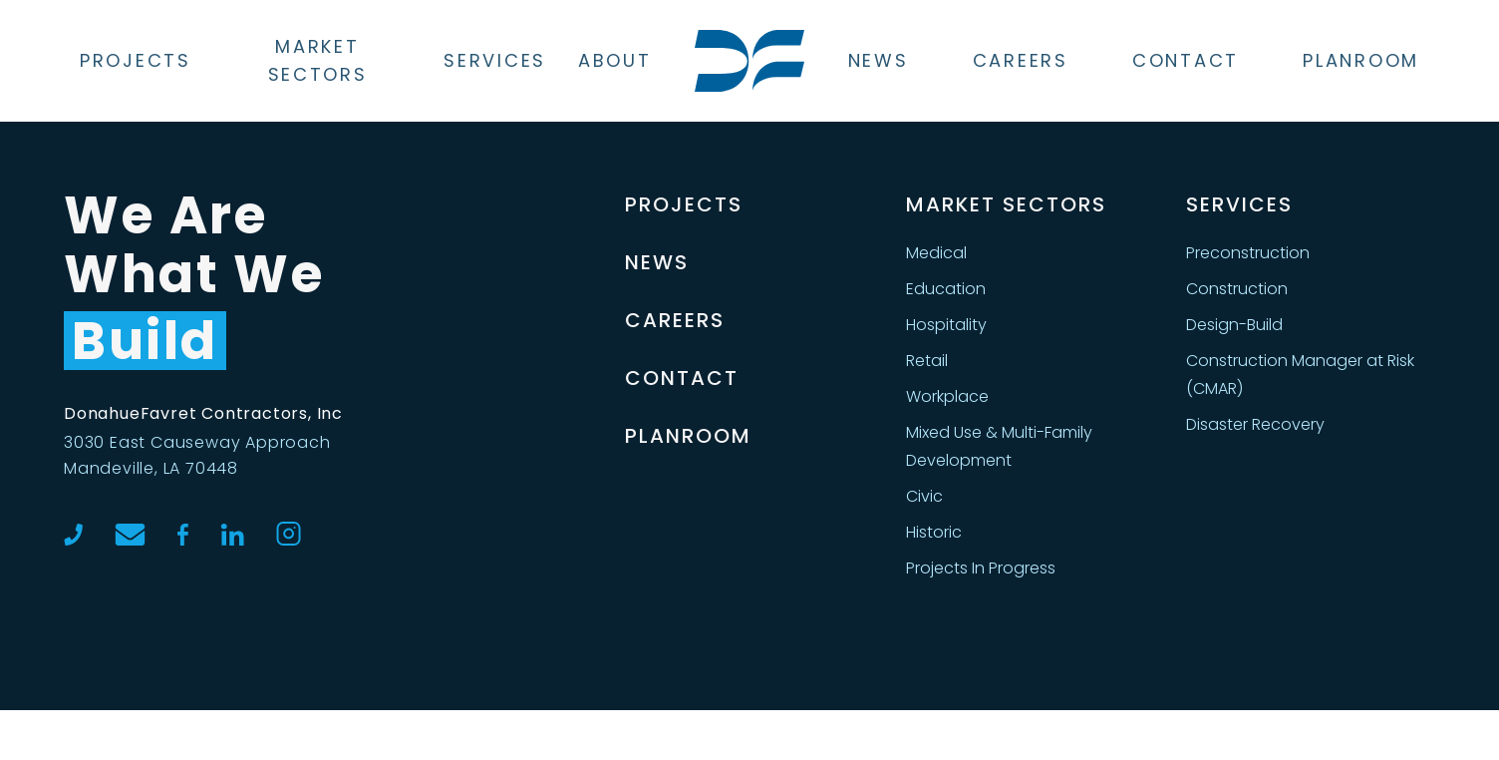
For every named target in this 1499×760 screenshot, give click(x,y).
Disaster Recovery (1255, 424)
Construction (1237, 288)
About (615, 60)
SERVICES (1239, 204)
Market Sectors (318, 60)
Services (495, 60)
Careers (1020, 60)
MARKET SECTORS (1006, 204)
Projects (135, 60)
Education (946, 288)
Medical (936, 252)
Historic (934, 532)
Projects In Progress (980, 568)
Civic (924, 496)
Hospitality (946, 324)
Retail (927, 360)
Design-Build (1234, 324)
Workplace (947, 396)
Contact (1185, 60)
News (878, 60)
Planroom (1361, 60)
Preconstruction (1248, 252)
